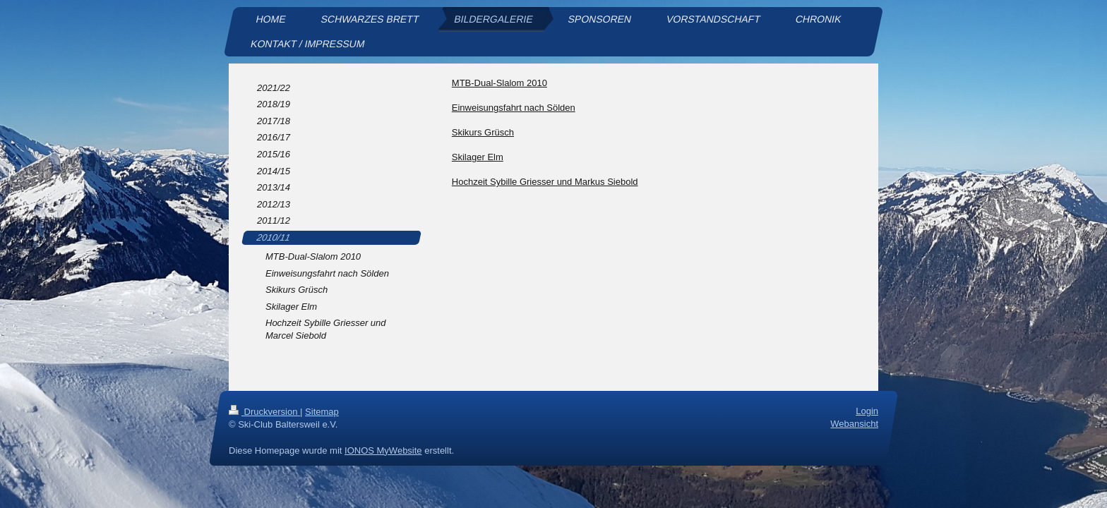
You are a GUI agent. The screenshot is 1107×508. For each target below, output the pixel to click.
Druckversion (264, 411)
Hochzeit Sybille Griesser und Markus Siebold (545, 181)
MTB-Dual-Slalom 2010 (499, 83)
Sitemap (322, 411)
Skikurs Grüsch (483, 132)
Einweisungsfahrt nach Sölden (513, 107)
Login (867, 411)
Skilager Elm (477, 157)
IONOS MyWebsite (383, 450)
